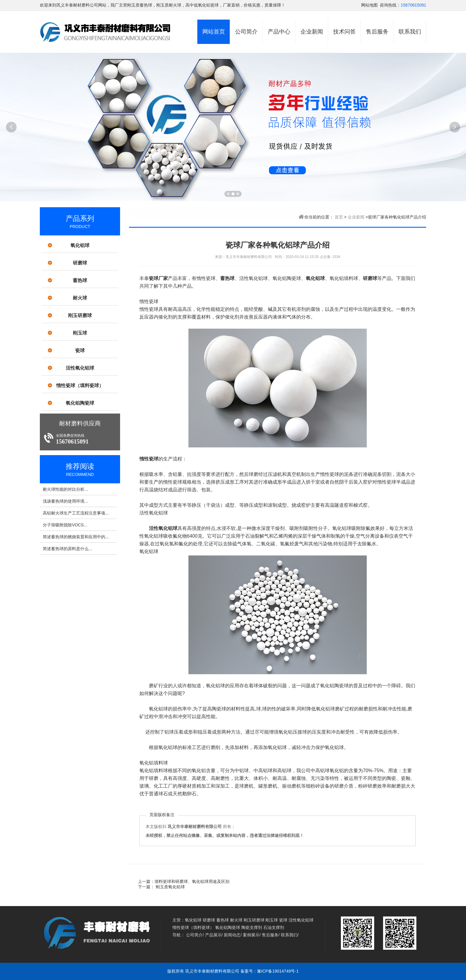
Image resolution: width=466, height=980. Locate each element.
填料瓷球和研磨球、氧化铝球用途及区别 (192, 881)
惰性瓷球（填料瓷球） (80, 385)
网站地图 (369, 5)
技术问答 (344, 32)
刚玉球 (80, 332)
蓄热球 (80, 280)
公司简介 (246, 32)
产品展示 (213, 934)
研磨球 (80, 262)
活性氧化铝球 (80, 368)
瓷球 (80, 350)
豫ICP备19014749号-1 (278, 971)
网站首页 (213, 32)
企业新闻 (311, 32)
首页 (339, 217)
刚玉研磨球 (80, 315)
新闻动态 (232, 934)
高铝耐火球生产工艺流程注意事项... (76, 513)
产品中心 (279, 32)
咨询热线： (390, 5)
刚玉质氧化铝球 (170, 886)
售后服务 (377, 32)
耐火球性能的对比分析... (65, 489)
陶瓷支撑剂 (251, 927)
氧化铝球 (79, 245)
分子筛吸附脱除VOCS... (65, 525)
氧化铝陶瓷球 (80, 403)
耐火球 (80, 297)
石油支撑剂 (273, 927)
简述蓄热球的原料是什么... (67, 548)
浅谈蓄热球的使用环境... (65, 501)
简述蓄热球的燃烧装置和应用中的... (76, 536)
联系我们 (410, 32)
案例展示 (251, 934)
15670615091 (413, 5)
